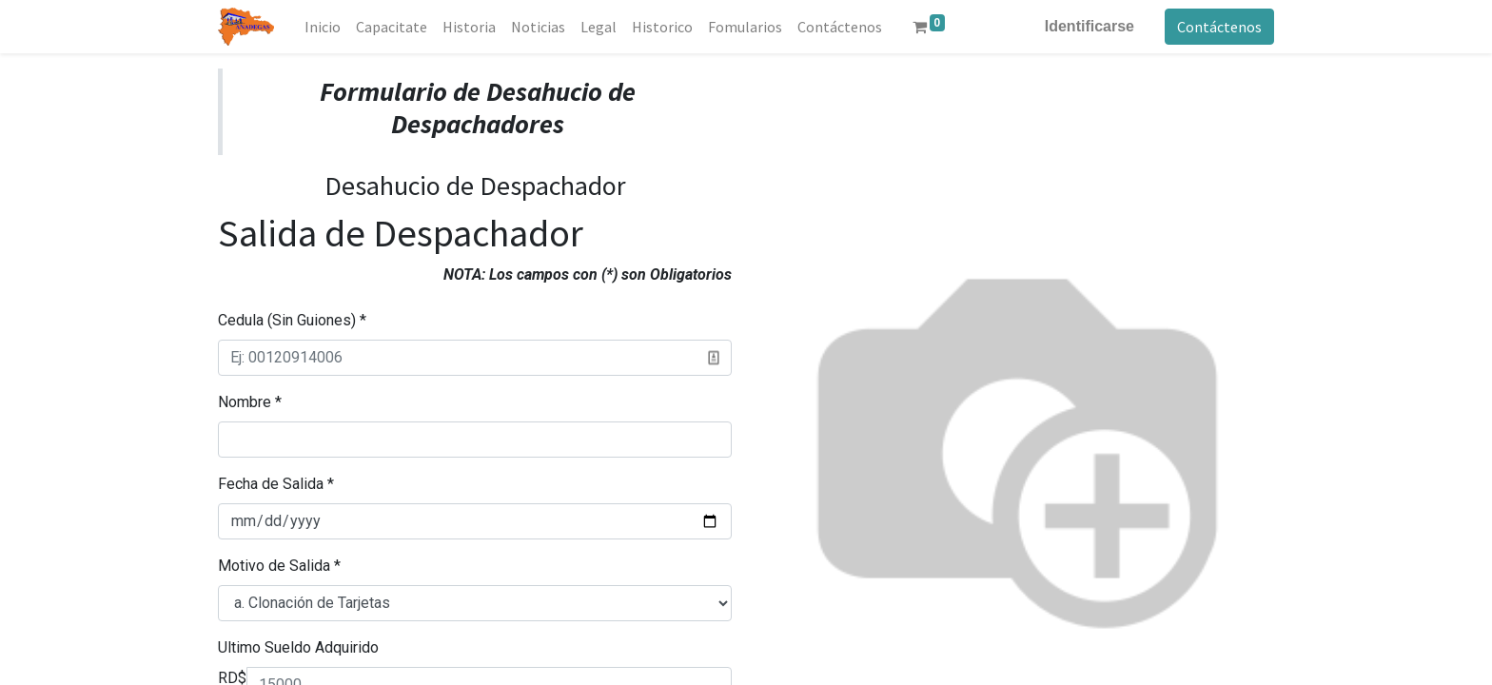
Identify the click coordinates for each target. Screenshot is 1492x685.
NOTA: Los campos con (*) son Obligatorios (587, 274)
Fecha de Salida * (276, 484)
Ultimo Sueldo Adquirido (298, 647)
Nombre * (250, 402)
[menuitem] (322, 27)
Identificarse (1089, 26)
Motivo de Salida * (279, 566)
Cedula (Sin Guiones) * (292, 320)
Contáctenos (1219, 26)
